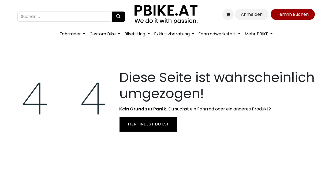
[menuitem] (72, 34)
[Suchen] (118, 17)
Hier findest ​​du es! (148, 124)
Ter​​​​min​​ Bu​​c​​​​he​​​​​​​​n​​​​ (293, 14)
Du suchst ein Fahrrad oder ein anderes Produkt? (195, 109)
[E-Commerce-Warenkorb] (228, 14)
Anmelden (252, 14)
